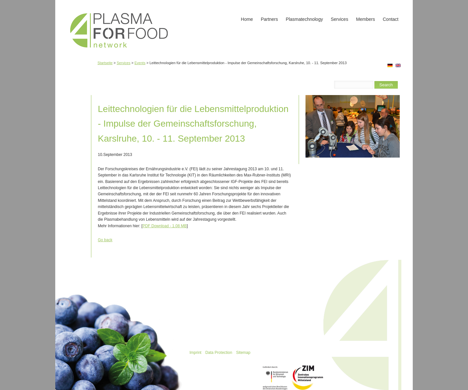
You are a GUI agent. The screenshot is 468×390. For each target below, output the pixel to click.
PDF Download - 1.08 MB (164, 226)
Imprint (195, 352)
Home (247, 19)
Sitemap (243, 352)
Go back (105, 240)
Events (140, 63)
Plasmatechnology (304, 19)
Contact (390, 19)
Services (339, 19)
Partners (269, 19)
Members (365, 19)
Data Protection (218, 352)
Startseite (105, 63)
